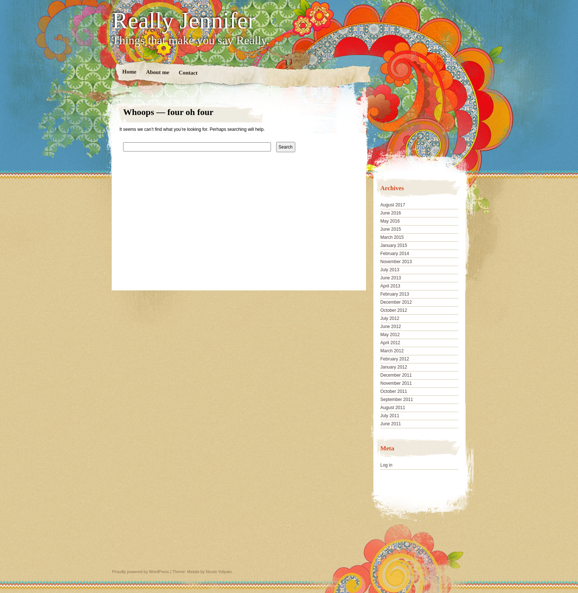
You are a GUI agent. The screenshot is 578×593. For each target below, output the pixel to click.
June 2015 (390, 229)
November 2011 (396, 383)
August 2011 (392, 407)
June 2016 (390, 213)
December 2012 (396, 302)
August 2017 (392, 204)
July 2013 (389, 269)
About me (157, 72)
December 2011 (396, 375)
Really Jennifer (183, 20)
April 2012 (390, 342)
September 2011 (396, 399)
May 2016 (390, 221)
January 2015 (393, 245)
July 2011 (389, 415)
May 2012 (390, 334)
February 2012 (394, 359)
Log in (386, 465)
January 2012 (393, 367)
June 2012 (390, 326)
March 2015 (392, 237)
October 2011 (393, 391)
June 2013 (390, 277)
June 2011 (390, 423)
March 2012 (392, 350)
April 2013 (390, 286)
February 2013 (394, 294)
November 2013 (396, 261)
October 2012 (393, 310)
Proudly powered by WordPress (140, 571)
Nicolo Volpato (218, 571)
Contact (188, 73)
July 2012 (389, 318)
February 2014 (394, 253)
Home (129, 72)
